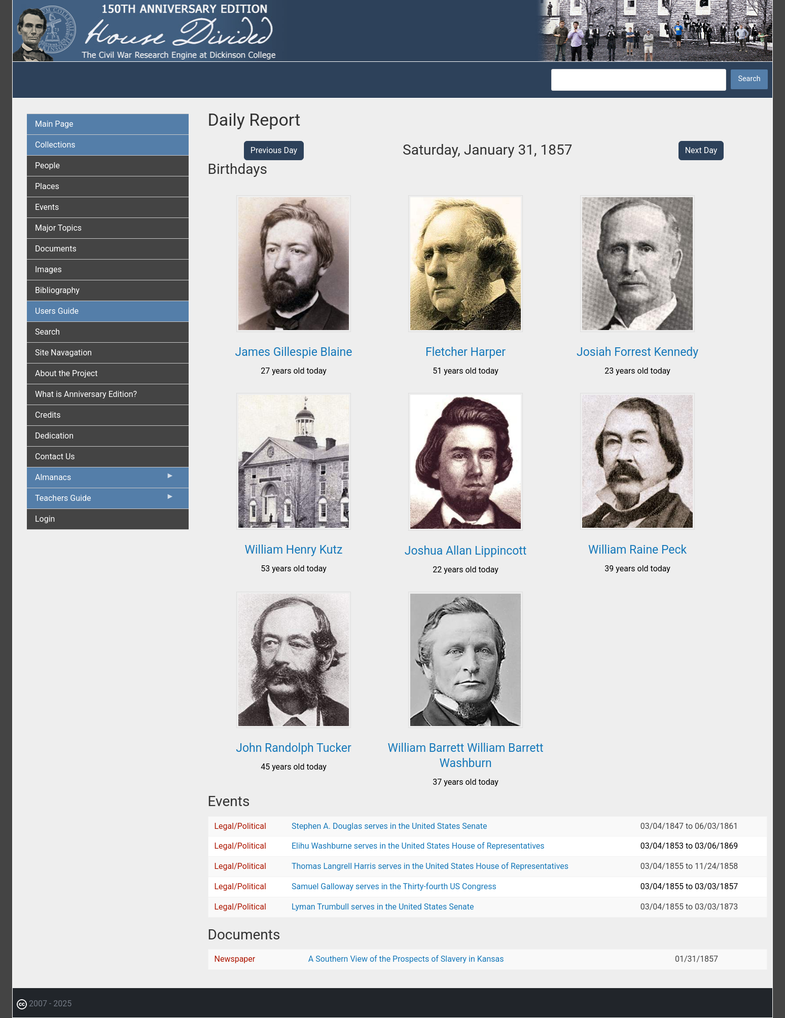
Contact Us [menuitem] (55, 456)
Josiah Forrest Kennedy (637, 352)
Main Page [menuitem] (54, 124)
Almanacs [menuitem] (105, 479)
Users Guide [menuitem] (57, 311)
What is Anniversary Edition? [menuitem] (86, 394)
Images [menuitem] (48, 269)
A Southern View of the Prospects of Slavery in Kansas (406, 959)
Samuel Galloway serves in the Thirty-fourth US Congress (394, 886)
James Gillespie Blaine (293, 352)
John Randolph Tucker (293, 748)
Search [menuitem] (47, 332)
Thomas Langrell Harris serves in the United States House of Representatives (430, 866)
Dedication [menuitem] (54, 436)
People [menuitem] (47, 165)
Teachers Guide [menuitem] (105, 500)
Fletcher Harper (465, 352)
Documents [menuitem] (56, 248)
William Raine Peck (637, 550)
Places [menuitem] (47, 186)
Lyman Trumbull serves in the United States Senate (383, 907)
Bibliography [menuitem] (57, 290)
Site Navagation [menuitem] (63, 352)
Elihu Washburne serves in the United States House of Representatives (418, 846)
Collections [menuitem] (55, 145)
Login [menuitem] (45, 519)
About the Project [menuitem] (66, 373)
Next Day (701, 150)
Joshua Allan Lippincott (466, 551)
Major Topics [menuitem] (58, 228)
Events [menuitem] (47, 207)
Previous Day (274, 150)
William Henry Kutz (294, 550)
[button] (293, 328)
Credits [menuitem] (48, 415)
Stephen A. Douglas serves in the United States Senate (389, 826)
